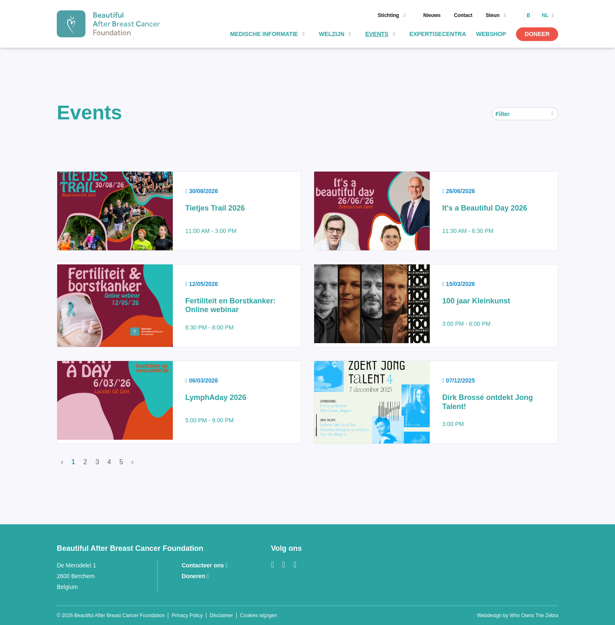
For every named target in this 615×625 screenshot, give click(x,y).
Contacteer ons (205, 565)
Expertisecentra (437, 34)
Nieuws (432, 15)
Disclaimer (221, 615)
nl (546, 15)
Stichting (388, 15)
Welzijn (331, 34)
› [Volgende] (132, 461)
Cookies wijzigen (258, 615)
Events (376, 34)
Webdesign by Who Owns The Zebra (517, 615)
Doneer (537, 34)
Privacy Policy (187, 615)
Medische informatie (264, 34)
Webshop (491, 34)
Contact (463, 15)
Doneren (195, 576)
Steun (492, 15)
